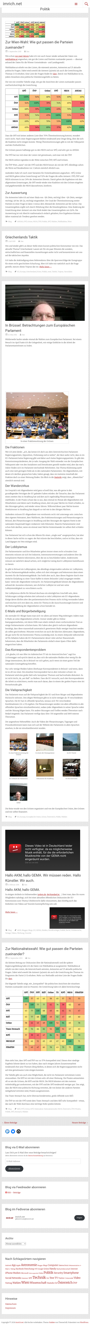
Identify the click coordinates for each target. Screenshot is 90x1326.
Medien (45, 930)
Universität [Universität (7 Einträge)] (69, 1278)
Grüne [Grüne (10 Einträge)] (46, 1269)
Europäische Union (33, 817)
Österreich (51, 817)
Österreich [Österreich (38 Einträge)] (65, 1282)
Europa (23, 272)
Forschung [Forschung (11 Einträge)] (29, 1269)
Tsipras (60, 272)
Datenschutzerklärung (35, 1155)
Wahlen (54, 221)
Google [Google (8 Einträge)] (40, 1269)
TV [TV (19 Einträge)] (56, 1277)
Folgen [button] (79, 1218)
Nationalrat (38, 1109)
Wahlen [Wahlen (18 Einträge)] (17, 1282)
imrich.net (12, 3)
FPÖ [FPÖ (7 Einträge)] (35, 1269)
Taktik (54, 272)
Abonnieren (14, 1168)
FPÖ (25, 221)
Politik (44, 221)
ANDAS (20, 221)
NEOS (35, 221)
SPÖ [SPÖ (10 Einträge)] (30, 1278)
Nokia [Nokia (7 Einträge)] (41, 1273)
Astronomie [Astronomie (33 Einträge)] (29, 1265)
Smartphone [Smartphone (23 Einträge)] (71, 1272)
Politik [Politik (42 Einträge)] (48, 1272)
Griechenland (31, 272)
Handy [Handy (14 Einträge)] (52, 1268)
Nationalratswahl (50, 1109)
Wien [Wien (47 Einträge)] (25, 1282)
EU (18, 272)
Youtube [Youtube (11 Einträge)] (50, 1283)
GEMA (38, 930)
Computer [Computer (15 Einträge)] (53, 1265)
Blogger (25, 930)
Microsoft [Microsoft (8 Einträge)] (24, 1273)
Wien (70, 221)
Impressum (10, 1308)
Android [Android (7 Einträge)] (8, 1265)
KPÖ (32, 1109)
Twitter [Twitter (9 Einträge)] (61, 1278)
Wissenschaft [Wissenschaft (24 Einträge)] (38, 1282)
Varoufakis (68, 272)
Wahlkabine (62, 221)
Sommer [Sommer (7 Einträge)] (25, 1278)
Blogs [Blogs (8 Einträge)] (45, 1265)
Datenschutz (11, 1304)
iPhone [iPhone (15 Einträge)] (9, 1273)
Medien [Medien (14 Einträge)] (17, 1273)
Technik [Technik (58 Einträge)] (39, 1277)
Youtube (28, 933)
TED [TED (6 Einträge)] (47, 1278)
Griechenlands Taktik (21, 237)
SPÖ (49, 221)
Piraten (78, 1109)
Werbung (20, 933)
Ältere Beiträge (9, 1122)
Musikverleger (53, 930)
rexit (49, 272)
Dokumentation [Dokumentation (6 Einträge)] (74, 1265)
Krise (39, 272)
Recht (68, 930)
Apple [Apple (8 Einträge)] (18, 1265)
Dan (27, 51)
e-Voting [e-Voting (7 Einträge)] (12, 1269)
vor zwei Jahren (22, 56)
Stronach (18, 1112)
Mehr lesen (45, 267)
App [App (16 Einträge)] (14, 1265)
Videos (14, 933)
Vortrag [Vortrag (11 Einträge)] (8, 1283)
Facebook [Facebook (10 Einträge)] (20, 1269)
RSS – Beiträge (13, 1192)
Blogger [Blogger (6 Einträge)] (40, 1265)
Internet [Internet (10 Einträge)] (74, 1269)
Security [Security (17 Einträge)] (58, 1272)
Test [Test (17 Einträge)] (52, 1277)
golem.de (42, 894)
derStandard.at (53, 894)
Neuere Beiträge (80, 1122)
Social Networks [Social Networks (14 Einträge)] (13, 1278)
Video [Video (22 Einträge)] (77, 1277)
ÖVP (39, 221)
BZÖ (18, 1109)
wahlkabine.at (11, 59)
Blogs (30, 930)
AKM (19, 930)
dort (55, 74)
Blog (10, 221)
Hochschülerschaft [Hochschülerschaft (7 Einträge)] (63, 1269)
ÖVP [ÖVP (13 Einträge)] (75, 1283)
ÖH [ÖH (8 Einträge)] (56, 1283)
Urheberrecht (76, 930)
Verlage (8, 933)
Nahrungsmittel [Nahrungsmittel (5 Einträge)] (33, 1273)
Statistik (58, 477)
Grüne (30, 221)
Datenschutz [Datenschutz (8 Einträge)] (63, 1265)
